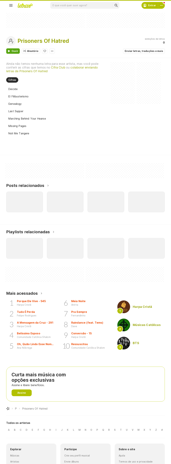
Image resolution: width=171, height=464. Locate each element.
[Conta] (161, 5)
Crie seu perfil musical (77, 455)
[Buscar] (116, 5)
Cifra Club (58, 67)
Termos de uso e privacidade (136, 461)
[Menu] (11, 5)
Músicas (14, 455)
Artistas (14, 461)
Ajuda (122, 455)
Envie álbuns (71, 461)
